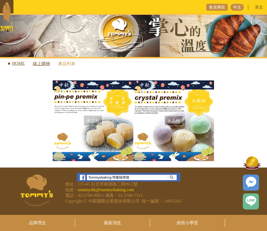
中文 (237, 7)
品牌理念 (37, 223)
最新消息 (112, 223)
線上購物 (41, 63)
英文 (259, 7)
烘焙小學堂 (187, 223)
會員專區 (217, 7)
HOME (18, 63)
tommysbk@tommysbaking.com (106, 189)
